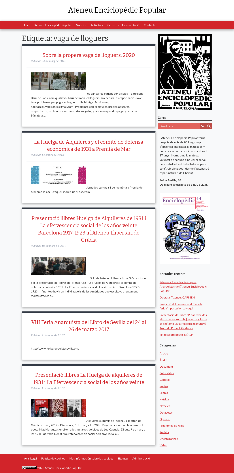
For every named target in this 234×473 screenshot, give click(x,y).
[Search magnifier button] (209, 126)
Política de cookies (53, 458)
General (165, 379)
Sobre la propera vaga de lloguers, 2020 (89, 55)
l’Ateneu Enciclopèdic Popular (53, 25)
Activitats (97, 25)
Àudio (163, 360)
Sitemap (123, 458)
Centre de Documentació (123, 25)
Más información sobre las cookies (91, 458)
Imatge (164, 386)
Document (166, 366)
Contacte (150, 25)
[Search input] (180, 126)
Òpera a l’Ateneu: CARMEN (177, 297)
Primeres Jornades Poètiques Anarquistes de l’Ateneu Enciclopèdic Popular (183, 286)
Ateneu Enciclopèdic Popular (117, 10)
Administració (141, 458)
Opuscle (165, 419)
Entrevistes (167, 373)
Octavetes (166, 412)
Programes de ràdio (172, 425)
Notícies (81, 25)
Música (164, 399)
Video (163, 445)
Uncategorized (169, 438)
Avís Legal (30, 458)
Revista (164, 432)
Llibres (164, 392)
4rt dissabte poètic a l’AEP (176, 334)
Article (164, 353)
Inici (26, 25)
